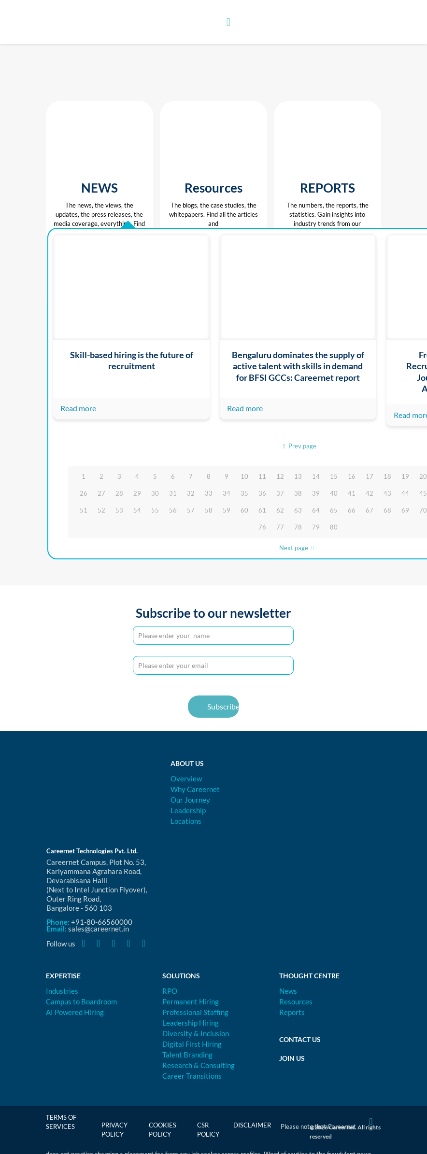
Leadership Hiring (190, 1022)
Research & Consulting (198, 1065)
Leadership (188, 810)
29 (137, 493)
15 (334, 476)
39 (316, 493)
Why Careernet (195, 789)
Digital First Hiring (192, 1044)
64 (316, 510)
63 (298, 510)
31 (173, 493)
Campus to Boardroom (81, 1001)
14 (316, 476)
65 (334, 510)
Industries (62, 991)
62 (280, 510)
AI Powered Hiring (75, 1012)
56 (173, 510)
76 (262, 527)
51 (83, 510)
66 (352, 510)
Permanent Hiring (190, 1001)
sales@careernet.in (98, 928)
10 (244, 476)
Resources (296, 1001)
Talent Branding (187, 1054)
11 (262, 476)
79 (316, 527)
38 (298, 493)
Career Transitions (192, 1075)
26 (83, 493)
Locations (186, 821)
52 (101, 510)
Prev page (298, 446)
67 (369, 510)
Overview (186, 778)
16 (352, 476)
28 (119, 493)
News (288, 991)
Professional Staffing (195, 1012)
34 (226, 493)
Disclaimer (252, 1125)
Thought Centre (309, 976)
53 (119, 510)
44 (405, 493)
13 (298, 476)
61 (262, 510)
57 (191, 510)
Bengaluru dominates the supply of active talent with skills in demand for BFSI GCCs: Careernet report (298, 366)
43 (387, 493)
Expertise (63, 976)
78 (298, 527)
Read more (78, 408)
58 (209, 510)
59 (226, 510)
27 (101, 493)
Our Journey (190, 799)
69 (405, 510)
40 (334, 493)
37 (280, 493)
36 (262, 493)
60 (244, 510)
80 (334, 527)
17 (369, 476)
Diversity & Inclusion (195, 1033)
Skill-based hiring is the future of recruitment (131, 360)
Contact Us (300, 1039)
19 (405, 476)
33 (209, 493)
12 (280, 476)
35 (244, 493)
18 (387, 476)
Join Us (292, 1058)
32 (191, 493)
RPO (169, 991)
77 (280, 527)
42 (369, 493)
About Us (187, 763)
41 (352, 493)
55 (155, 510)
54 (137, 510)
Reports (292, 1012)
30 (155, 493)
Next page (298, 548)
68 (387, 510)
